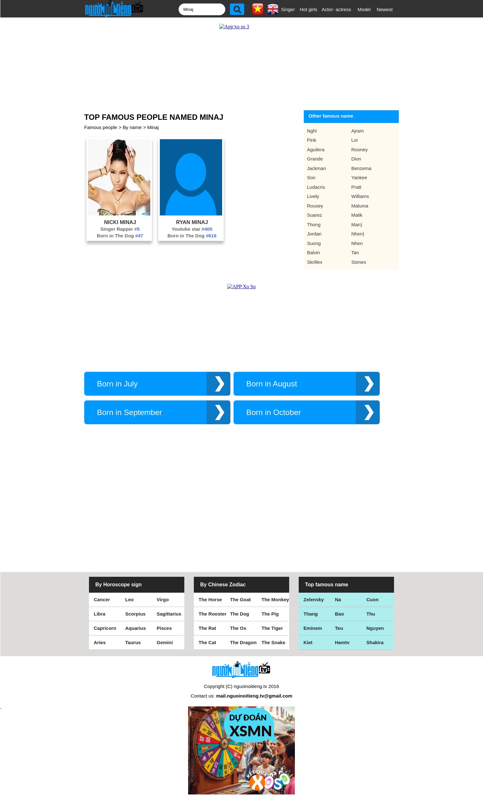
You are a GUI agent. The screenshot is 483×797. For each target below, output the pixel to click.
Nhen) (357, 233)
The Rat (207, 628)
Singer (288, 9)
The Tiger (272, 628)
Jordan (314, 233)
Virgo (163, 599)
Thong (314, 224)
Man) (356, 224)
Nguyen (375, 628)
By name (132, 127)
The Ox (238, 628)
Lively (313, 196)
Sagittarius (169, 613)
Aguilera (315, 149)
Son (311, 177)
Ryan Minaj (192, 222)
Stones (358, 262)
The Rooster (213, 613)
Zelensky (313, 599)
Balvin (313, 252)
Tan (355, 252)
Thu (370, 613)
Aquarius (135, 628)
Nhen (357, 243)
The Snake (273, 642)
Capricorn (105, 628)
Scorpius (135, 613)
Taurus (133, 642)
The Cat (207, 642)
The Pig (270, 613)
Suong (314, 243)
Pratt (356, 187)
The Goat (240, 599)
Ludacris (316, 187)
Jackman (316, 168)
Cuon (372, 599)
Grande (315, 158)
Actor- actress (336, 9)
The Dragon (243, 642)
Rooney (359, 149)
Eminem (312, 628)
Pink (311, 140)
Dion (356, 158)
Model (364, 9)
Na (338, 599)
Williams (360, 196)
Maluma (359, 205)
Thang (310, 613)
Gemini (165, 642)
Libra (99, 613)
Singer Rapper (119, 229)
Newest (385, 9)
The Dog (239, 613)
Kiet (307, 642)
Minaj (153, 127)
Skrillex (314, 262)
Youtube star (192, 229)
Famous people (100, 127)
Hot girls (308, 9)
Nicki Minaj (120, 222)
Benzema (361, 168)
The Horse (210, 599)
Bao (339, 613)
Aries (100, 642)
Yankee (359, 177)
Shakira (375, 642)
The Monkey (275, 599)
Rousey (315, 205)
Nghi (312, 130)
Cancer (102, 599)
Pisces (164, 628)
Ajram (357, 130)
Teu (339, 628)
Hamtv (342, 642)
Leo (129, 599)
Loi (354, 140)
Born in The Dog (120, 235)
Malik (357, 215)
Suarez (314, 215)
